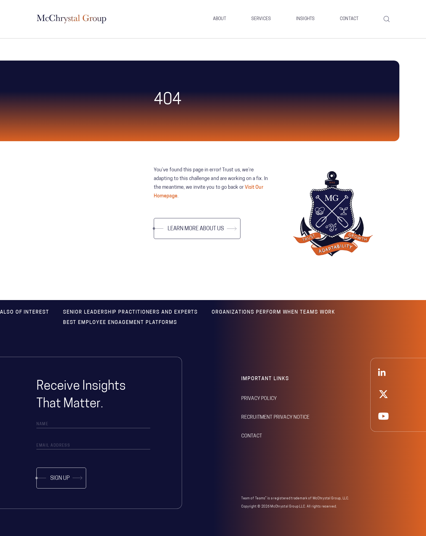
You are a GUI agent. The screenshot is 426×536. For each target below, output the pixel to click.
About (219, 19)
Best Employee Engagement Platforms (120, 322)
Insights (305, 19)
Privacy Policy (259, 398)
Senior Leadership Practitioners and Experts (130, 312)
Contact (349, 19)
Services (261, 19)
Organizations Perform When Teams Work (273, 312)
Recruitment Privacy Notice (275, 417)
